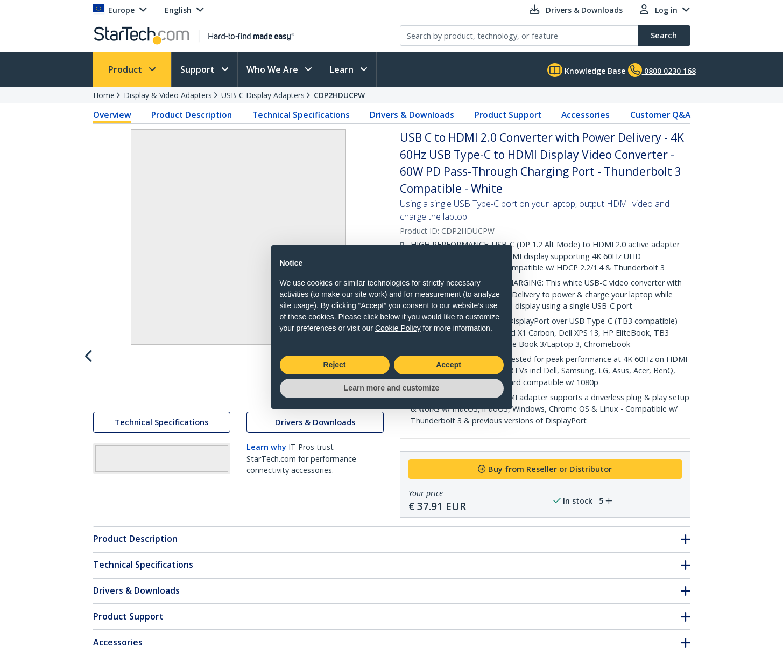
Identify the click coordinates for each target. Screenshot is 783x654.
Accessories (585, 115)
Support (198, 69)
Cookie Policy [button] (398, 328)
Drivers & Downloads (412, 115)
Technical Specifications (301, 115)
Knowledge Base (586, 70)
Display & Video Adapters (168, 95)
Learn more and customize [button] (391, 388)
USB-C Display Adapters (263, 95)
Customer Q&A (660, 115)
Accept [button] (448, 364)
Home (104, 95)
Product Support (508, 115)
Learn (343, 69)
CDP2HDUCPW (339, 95)
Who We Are (273, 69)
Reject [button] (334, 364)
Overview (112, 115)
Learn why (266, 542)
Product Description (191, 115)
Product (126, 69)
